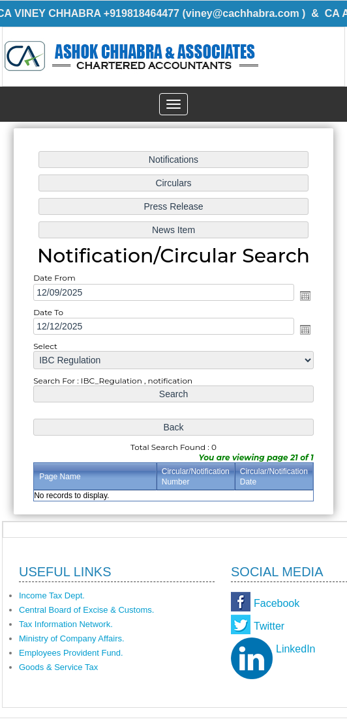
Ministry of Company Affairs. (72, 638)
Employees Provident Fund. (71, 653)
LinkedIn (296, 648)
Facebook (276, 603)
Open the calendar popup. (304, 295)
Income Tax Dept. (52, 595)
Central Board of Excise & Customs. (86, 610)
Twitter (269, 626)
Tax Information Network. (66, 624)
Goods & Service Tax (58, 667)
